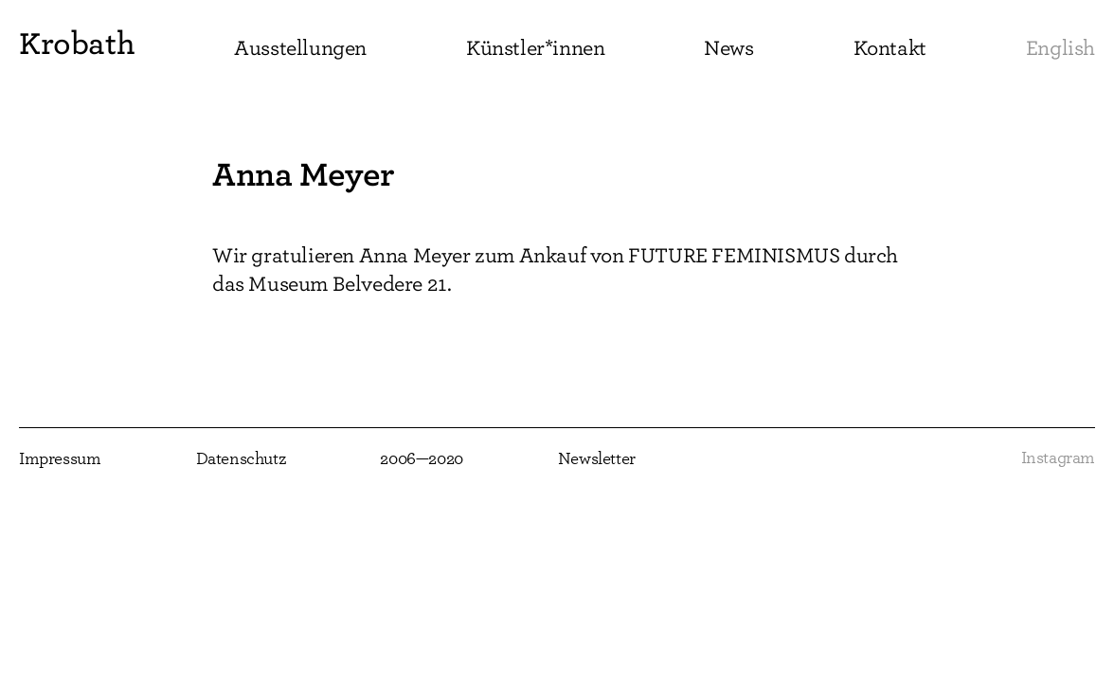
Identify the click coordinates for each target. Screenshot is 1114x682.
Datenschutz (241, 459)
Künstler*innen (535, 48)
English (1060, 48)
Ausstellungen (300, 48)
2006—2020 (421, 459)
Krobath (77, 44)
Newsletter (597, 459)
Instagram (1058, 458)
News (728, 48)
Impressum (59, 459)
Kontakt (889, 48)
